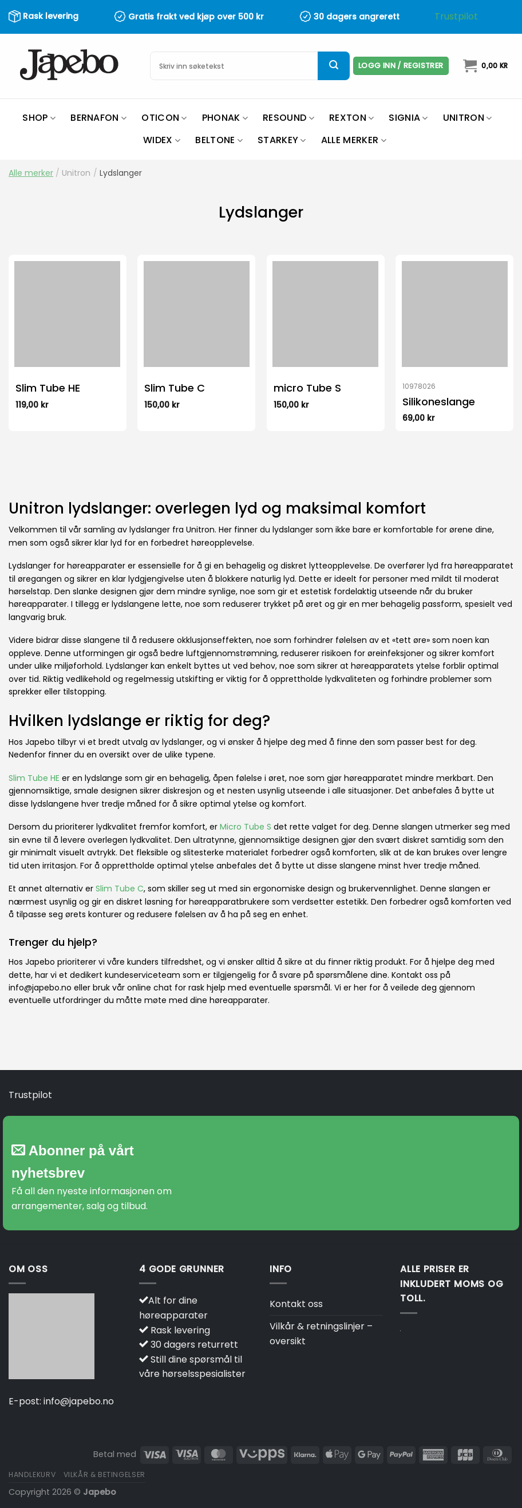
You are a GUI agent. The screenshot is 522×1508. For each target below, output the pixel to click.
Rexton (351, 117)
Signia (408, 117)
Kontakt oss (296, 1303)
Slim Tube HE (47, 387)
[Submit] (334, 66)
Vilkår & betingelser (104, 1474)
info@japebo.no (78, 1401)
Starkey (282, 140)
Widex (161, 140)
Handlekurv (32, 1474)
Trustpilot (456, 16)
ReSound (288, 117)
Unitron (467, 117)
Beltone (219, 140)
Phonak (225, 117)
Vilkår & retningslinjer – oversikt (321, 1334)
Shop (39, 117)
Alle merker (353, 140)
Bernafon (98, 117)
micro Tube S (307, 387)
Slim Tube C (174, 387)
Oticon (164, 117)
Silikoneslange (438, 401)
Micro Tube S (245, 826)
